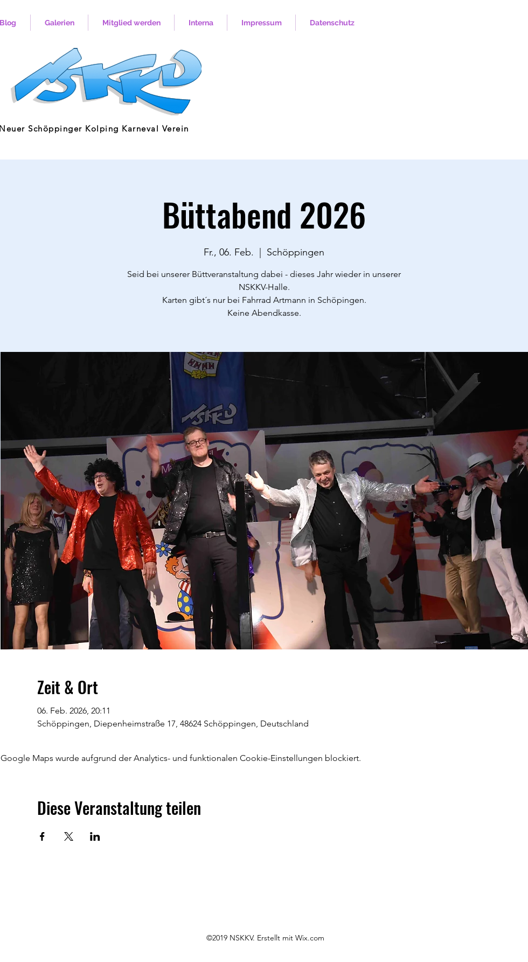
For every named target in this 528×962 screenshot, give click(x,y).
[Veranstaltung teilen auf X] (69, 836)
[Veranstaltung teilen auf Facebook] (42, 836)
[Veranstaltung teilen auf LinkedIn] (95, 836)
